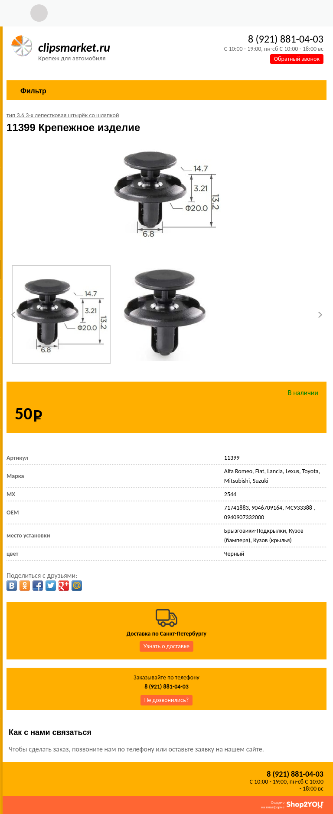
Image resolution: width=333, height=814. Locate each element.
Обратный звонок (297, 59)
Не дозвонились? (166, 700)
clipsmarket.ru (74, 47)
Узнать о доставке (166, 646)
